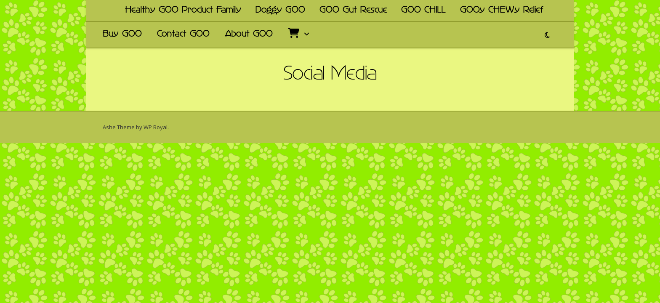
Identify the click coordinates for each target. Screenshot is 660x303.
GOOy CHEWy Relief (501, 10)
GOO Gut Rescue (353, 10)
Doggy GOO (280, 10)
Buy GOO (122, 34)
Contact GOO (183, 34)
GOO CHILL (423, 10)
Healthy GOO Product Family (183, 10)
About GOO (249, 34)
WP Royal (156, 127)
